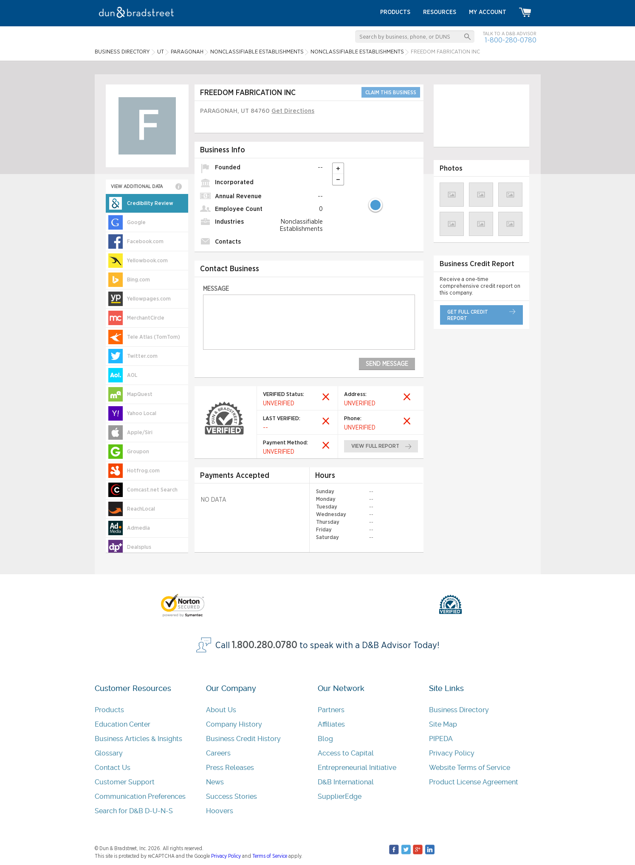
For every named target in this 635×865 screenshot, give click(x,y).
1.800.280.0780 (264, 645)
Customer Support (125, 782)
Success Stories (231, 796)
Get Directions (292, 111)
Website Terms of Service (469, 768)
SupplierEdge (339, 796)
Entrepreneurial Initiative (357, 768)
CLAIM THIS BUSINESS (390, 92)
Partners (331, 710)
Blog (325, 739)
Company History (234, 724)
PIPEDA (441, 739)
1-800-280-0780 (510, 40)
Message (216, 289)
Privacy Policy (451, 753)
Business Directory (459, 710)
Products (109, 710)
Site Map (443, 724)
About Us (221, 710)
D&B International (346, 782)
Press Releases (230, 768)
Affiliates (331, 724)
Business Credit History (243, 739)
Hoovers (219, 811)
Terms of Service (269, 856)
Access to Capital (346, 753)
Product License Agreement (473, 782)
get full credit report (467, 315)
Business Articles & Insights (138, 739)
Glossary (109, 753)
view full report (375, 446)
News (215, 782)
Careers (218, 753)
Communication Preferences (140, 796)
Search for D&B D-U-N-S (134, 811)
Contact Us (112, 768)
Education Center (122, 724)
